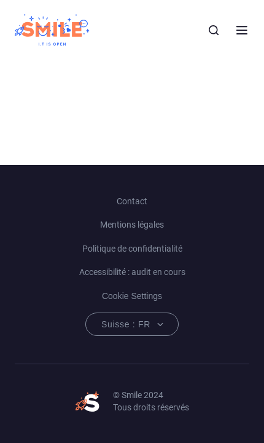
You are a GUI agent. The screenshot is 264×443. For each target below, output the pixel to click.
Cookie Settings (132, 296)
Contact (132, 201)
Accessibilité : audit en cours (132, 272)
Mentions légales (132, 224)
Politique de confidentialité (132, 248)
